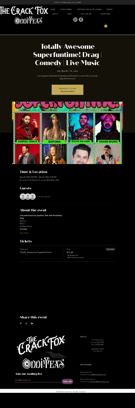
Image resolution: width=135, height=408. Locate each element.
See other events (67, 91)
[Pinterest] (70, 20)
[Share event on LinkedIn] (32, 323)
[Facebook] (81, 19)
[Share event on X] (26, 323)
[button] (105, 25)
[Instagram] (75, 19)
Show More (24, 233)
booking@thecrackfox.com (99, 382)
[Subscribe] (67, 381)
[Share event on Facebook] (21, 323)
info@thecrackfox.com (98, 374)
